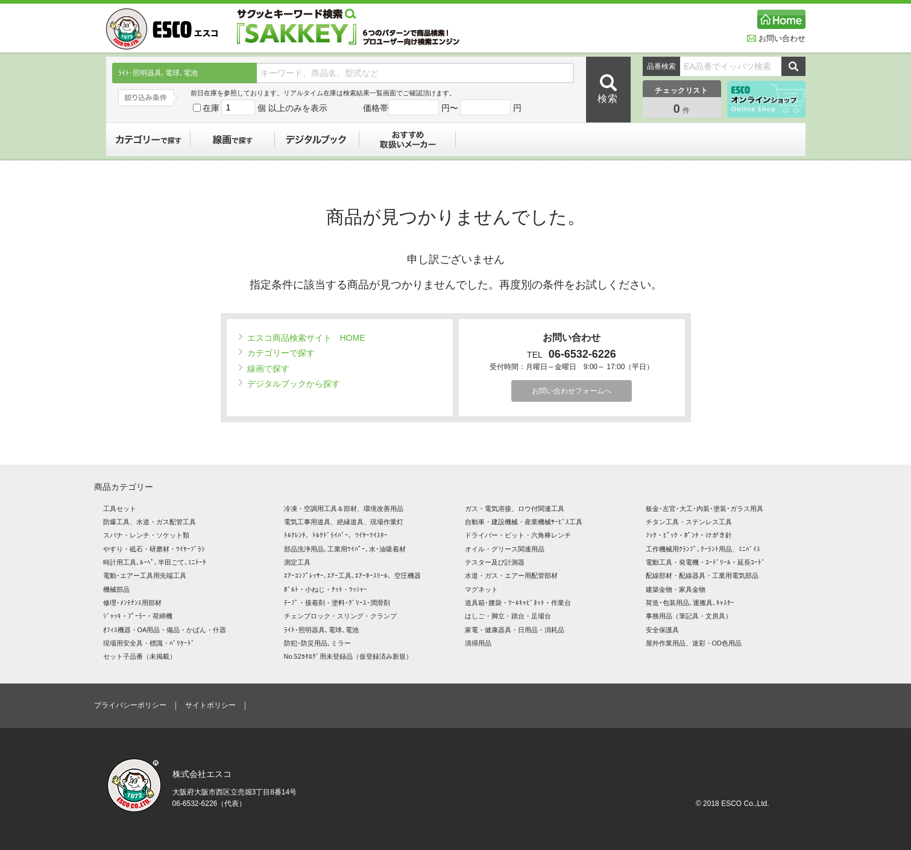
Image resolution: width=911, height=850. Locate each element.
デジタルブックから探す (289, 384)
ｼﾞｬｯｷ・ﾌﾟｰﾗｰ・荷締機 (137, 616)
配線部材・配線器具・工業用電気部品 (702, 575)
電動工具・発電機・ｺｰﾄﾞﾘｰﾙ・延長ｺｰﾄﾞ (705, 562)
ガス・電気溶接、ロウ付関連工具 (514, 508)
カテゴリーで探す (148, 139)
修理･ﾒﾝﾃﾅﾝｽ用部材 (132, 602)
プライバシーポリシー (130, 705)
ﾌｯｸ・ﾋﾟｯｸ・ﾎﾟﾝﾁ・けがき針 (689, 535)
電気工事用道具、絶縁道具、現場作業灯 (343, 521)
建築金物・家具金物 (675, 589)
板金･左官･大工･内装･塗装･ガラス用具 (704, 508)
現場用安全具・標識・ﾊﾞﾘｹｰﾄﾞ (149, 643)
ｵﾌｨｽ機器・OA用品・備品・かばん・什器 (165, 629)
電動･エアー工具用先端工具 (144, 575)
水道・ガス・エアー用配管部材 (511, 575)
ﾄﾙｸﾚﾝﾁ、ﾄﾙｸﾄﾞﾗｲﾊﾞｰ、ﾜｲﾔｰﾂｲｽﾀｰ (336, 535)
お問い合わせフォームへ (571, 391)
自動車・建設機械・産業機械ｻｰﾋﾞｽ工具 (523, 521)
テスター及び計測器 (495, 562)
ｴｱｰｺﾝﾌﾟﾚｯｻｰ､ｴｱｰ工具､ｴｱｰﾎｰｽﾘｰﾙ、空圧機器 (352, 575)
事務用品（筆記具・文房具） (689, 616)
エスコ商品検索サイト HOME (302, 338)
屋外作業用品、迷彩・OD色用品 (694, 643)
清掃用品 (478, 643)
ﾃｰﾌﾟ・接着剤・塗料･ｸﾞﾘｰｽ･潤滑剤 (337, 602)
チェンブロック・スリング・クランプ (340, 616)
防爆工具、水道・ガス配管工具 (149, 521)
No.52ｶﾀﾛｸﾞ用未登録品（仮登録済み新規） (348, 656)
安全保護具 (662, 629)
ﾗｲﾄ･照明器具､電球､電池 (321, 629)
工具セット (119, 508)
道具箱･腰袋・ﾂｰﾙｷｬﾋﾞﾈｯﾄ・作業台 (518, 602)
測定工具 (297, 562)
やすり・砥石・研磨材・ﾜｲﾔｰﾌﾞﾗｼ (154, 549)
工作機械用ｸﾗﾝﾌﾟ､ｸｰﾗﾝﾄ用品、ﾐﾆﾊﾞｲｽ (703, 549)
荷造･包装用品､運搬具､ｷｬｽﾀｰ (690, 602)
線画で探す (233, 139)
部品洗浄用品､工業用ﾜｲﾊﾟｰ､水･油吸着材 (345, 549)
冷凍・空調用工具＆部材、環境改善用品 (343, 508)
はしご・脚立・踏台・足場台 (508, 616)
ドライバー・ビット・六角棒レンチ (518, 535)
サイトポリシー (210, 705)
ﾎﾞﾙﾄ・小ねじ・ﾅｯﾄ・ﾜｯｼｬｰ (325, 589)
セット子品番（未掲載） (139, 656)
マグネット (481, 589)
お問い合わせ (776, 38)
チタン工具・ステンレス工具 (689, 521)
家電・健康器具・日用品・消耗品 (514, 629)
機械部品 (116, 589)
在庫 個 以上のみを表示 (260, 108)
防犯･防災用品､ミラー (317, 643)
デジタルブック (317, 139)
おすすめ (407, 139)
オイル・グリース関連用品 (504, 549)
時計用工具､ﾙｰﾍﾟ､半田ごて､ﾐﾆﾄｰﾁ (154, 562)
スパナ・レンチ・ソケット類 (146, 535)
